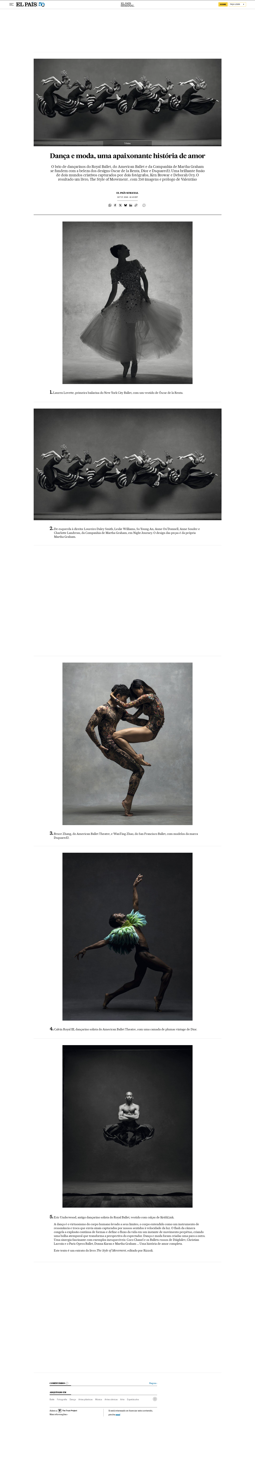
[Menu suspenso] (11, 4)
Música (98, 1399)
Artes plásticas (85, 1399)
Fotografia (62, 1399)
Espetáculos (133, 1399)
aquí (118, 1414)
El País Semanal (127, 4)
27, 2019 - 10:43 (127, 197)
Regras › (153, 1383)
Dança (73, 1399)
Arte (122, 1399)
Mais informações (59, 1414)
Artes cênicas (111, 1399)
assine (223, 4)
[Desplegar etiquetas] (155, 1399)
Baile (52, 1399)
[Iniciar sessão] (237, 4)
